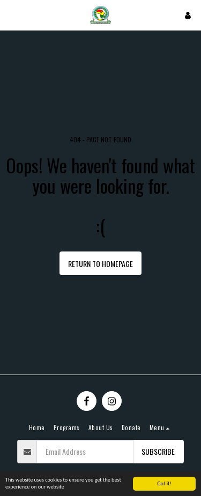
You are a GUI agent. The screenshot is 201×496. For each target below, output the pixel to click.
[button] (12, 15)
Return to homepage (100, 263)
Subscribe (158, 451)
